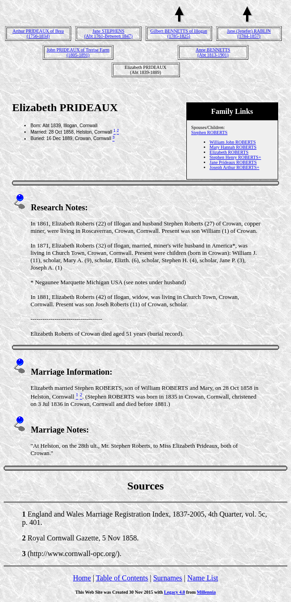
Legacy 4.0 (174, 592)
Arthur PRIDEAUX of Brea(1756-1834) (38, 33)
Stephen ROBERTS (209, 132)
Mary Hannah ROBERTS (233, 147)
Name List (202, 578)
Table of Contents (122, 578)
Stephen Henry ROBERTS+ (235, 157)
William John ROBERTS (233, 142)
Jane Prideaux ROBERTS (233, 162)
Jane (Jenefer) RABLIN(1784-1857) (249, 33)
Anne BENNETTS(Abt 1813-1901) (213, 52)
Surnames (167, 578)
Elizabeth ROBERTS (229, 152)
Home (82, 578)
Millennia (206, 592)
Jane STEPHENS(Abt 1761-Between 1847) (108, 33)
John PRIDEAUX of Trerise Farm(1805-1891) (78, 52)
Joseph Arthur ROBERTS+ (234, 167)
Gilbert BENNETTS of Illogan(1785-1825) (179, 33)
